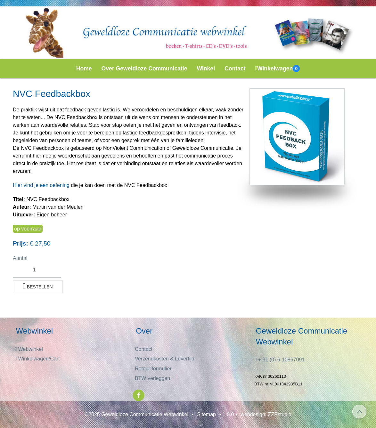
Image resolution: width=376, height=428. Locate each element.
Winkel (206, 68)
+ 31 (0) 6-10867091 (280, 359)
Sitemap (206, 414)
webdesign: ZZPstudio (266, 414)
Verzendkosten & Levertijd (164, 358)
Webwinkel (29, 349)
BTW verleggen (152, 378)
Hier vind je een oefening (41, 185)
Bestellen (38, 286)
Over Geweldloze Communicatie (144, 68)
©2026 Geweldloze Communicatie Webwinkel (136, 414)
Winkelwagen (277, 68)
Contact (235, 68)
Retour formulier (153, 368)
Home (84, 68)
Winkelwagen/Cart (37, 358)
